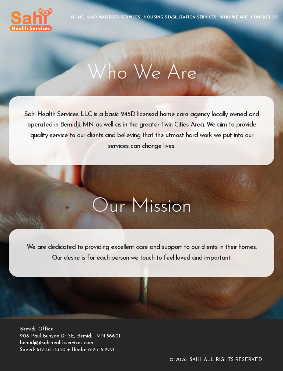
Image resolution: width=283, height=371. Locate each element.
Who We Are (233, 17)
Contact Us (264, 17)
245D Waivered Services (113, 17)
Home (77, 17)
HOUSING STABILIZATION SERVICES (180, 17)
